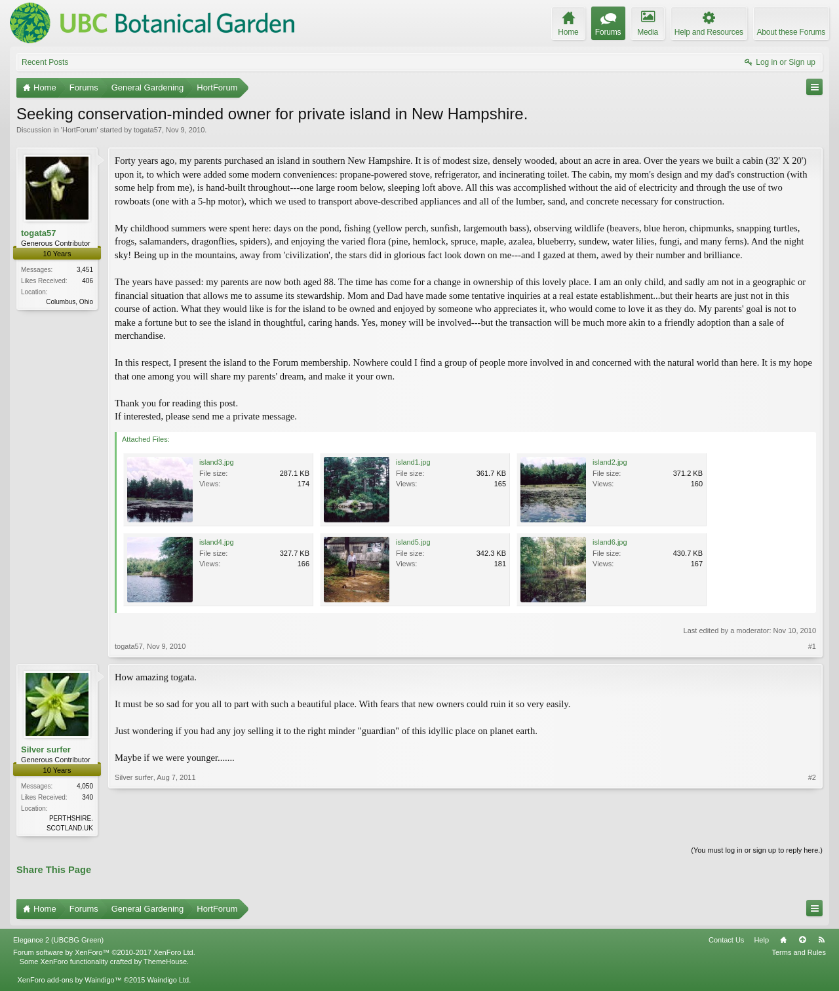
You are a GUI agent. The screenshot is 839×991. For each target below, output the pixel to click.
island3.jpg (216, 462)
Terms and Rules (798, 954)
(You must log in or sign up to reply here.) (757, 851)
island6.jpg (610, 542)
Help (761, 941)
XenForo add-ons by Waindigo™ (69, 981)
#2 (812, 826)
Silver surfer (46, 749)
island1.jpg (413, 462)
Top (802, 941)
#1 (812, 646)
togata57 (148, 130)
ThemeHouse (165, 963)
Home (783, 941)
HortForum (79, 130)
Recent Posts (45, 62)
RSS (821, 941)
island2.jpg (610, 462)
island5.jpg (413, 542)
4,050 (85, 786)
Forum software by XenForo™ (104, 954)
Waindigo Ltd (168, 981)
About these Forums (791, 32)
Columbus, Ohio (69, 301)
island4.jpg (216, 542)
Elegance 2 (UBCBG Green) (58, 941)
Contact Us (726, 941)
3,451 (85, 269)
